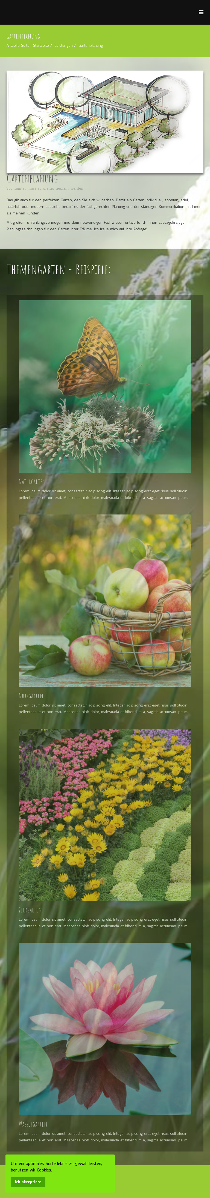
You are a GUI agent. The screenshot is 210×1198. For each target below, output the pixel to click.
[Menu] (201, 12)
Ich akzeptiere (28, 1182)
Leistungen (64, 45)
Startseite (41, 45)
